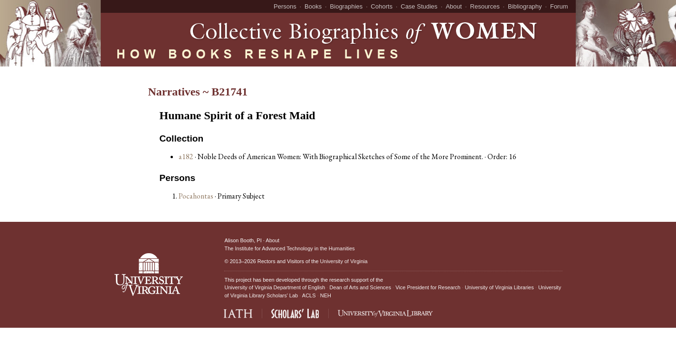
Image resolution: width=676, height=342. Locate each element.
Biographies (346, 6)
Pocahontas (197, 196)
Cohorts (382, 6)
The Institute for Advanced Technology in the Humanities (289, 248)
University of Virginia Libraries (499, 287)
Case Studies (419, 6)
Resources (485, 6)
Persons (285, 6)
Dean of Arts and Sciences (360, 287)
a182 (186, 157)
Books (313, 6)
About (454, 6)
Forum (559, 6)
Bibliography (525, 6)
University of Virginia (344, 261)
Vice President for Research (427, 287)
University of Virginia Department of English (274, 287)
